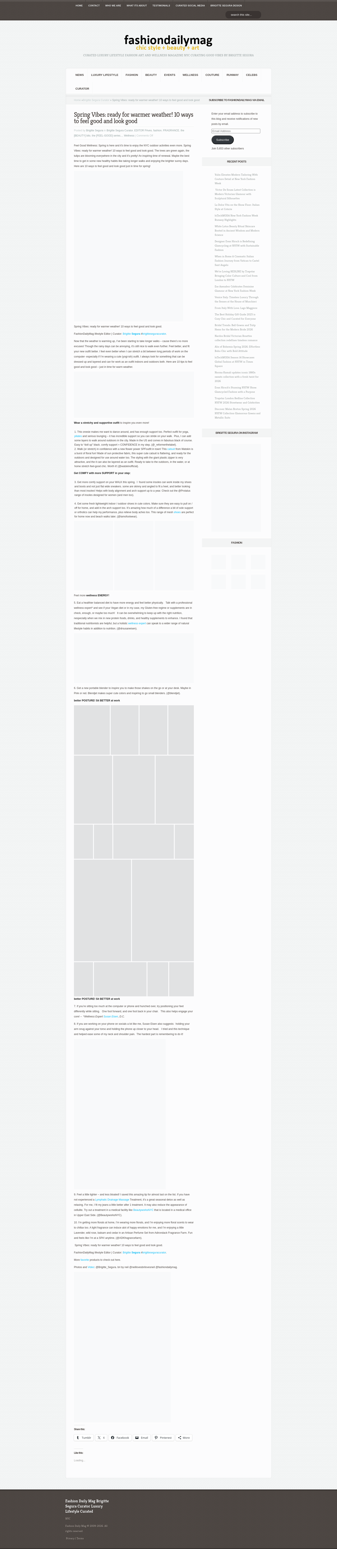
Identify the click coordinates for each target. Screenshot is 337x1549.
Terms (80, 1538)
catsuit (171, 449)
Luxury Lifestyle (104, 75)
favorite (85, 1259)
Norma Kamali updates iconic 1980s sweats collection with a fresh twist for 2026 (237, 377)
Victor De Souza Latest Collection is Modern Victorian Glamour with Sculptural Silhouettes (235, 194)
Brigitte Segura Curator (96, 100)
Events (169, 75)
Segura (135, 333)
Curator (82, 88)
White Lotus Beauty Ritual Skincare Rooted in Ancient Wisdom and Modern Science (237, 230)
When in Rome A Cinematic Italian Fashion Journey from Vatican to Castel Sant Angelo (237, 261)
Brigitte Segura (94, 130)
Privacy (70, 1538)
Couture (212, 75)
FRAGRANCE (171, 130)
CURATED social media (190, 5)
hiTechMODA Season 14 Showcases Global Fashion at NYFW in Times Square (234, 362)
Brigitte (127, 333)
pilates (78, 436)
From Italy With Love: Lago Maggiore (236, 308)
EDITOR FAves (143, 130)
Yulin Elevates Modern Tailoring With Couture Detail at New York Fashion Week (236, 179)
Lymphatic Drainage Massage (112, 1199)
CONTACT (94, 5)
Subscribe (222, 139)
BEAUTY (151, 75)
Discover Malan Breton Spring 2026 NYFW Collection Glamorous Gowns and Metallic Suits (237, 413)
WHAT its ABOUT (137, 5)
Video (91, 1267)
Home (77, 100)
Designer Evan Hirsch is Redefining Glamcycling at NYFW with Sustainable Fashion (237, 245)
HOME (79, 5)
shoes (177, 512)
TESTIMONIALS (161, 5)
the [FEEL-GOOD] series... (107, 135)
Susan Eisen (111, 1016)
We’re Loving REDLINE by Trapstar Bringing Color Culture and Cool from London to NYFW (236, 276)
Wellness (190, 75)
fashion (132, 75)
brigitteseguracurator (154, 333)
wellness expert (137, 623)
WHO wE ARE (113, 5)
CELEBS (251, 75)
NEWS (79, 75)
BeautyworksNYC (143, 1210)
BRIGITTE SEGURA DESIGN (226, 5)
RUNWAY (233, 75)
